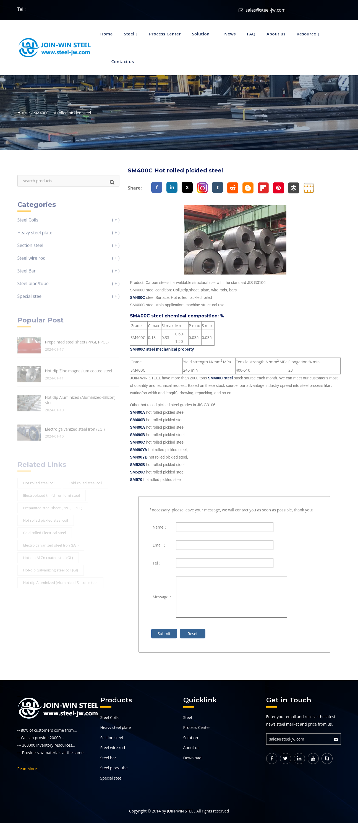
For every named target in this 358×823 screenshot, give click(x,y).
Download (192, 757)
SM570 (136, 479)
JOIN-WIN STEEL (181, 811)
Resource (306, 34)
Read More (27, 768)
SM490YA (138, 449)
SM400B (137, 420)
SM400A (137, 412)
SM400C (137, 297)
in (172, 187)
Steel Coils (109, 717)
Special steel (111, 778)
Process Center (165, 34)
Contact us (122, 61)
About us (276, 34)
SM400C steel (220, 378)
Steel (129, 34)
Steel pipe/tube (114, 767)
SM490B (137, 435)
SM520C (137, 472)
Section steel (111, 737)
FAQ (251, 34)
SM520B (137, 464)
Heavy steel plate (115, 727)
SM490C (137, 442)
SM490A (137, 427)
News (230, 34)
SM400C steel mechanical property (162, 349)
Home (106, 34)
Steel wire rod (112, 747)
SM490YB (139, 457)
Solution (201, 34)
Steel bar (108, 757)
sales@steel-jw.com (266, 10)
